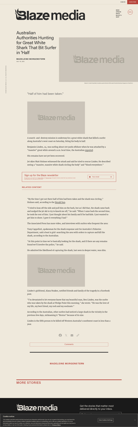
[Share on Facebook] (60, 335)
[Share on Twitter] (66, 335)
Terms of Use (48, 178)
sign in (123, 2)
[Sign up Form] (101, 177)
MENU (130, 12)
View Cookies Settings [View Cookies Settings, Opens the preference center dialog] (106, 420)
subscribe (132, 2)
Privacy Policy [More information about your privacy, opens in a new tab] (56, 425)
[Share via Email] (72, 335)
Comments (69, 344)
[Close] (135, 420)
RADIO (118, 13)
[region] (69, 420)
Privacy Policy (41, 178)
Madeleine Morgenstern (30, 59)
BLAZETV (119, 15)
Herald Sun (60, 202)
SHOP (117, 17)
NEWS (117, 10)
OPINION (118, 12)
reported (89, 150)
